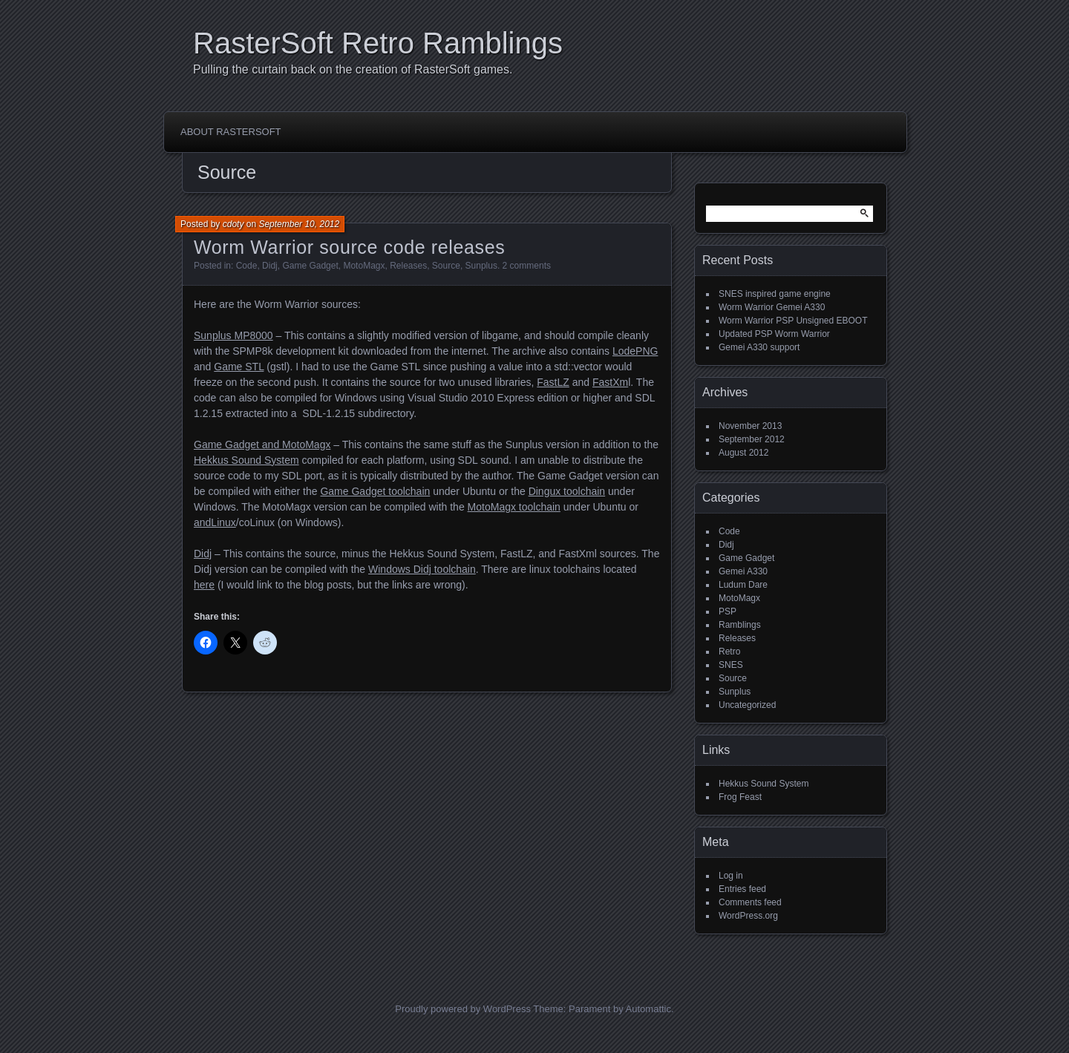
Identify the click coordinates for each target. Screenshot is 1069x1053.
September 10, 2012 (298, 224)
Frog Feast (740, 797)
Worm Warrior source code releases (349, 247)
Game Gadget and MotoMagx (262, 444)
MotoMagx (364, 265)
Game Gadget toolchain (375, 491)
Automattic (648, 1008)
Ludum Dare (743, 585)
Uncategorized (747, 705)
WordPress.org (748, 916)
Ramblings (740, 625)
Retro (729, 651)
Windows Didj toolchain (422, 569)
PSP (727, 611)
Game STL (239, 367)
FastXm (610, 382)
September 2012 (752, 439)
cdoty (233, 224)
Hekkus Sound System (246, 460)
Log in (731, 875)
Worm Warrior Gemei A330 (772, 307)
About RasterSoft (230, 131)
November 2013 (750, 426)
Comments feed (750, 902)
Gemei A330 (743, 571)
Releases (408, 265)
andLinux (215, 522)
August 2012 (743, 452)
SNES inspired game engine (775, 294)
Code (247, 265)
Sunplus (481, 265)
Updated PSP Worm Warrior (774, 334)
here (204, 585)
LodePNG (635, 351)
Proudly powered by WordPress (463, 1008)
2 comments (527, 265)
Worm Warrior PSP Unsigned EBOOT (793, 320)
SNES (731, 665)
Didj (270, 265)
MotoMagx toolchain (514, 507)
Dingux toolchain (567, 491)
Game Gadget (310, 265)
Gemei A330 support (759, 347)
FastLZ (553, 382)
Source (446, 265)
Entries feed (742, 889)
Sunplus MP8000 (233, 335)
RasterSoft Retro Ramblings (378, 43)
